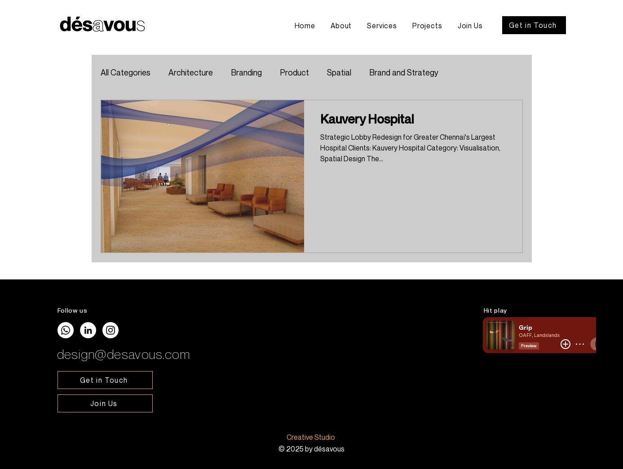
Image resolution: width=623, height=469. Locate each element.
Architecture (190, 72)
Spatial (339, 72)
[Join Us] (105, 403)
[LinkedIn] (88, 330)
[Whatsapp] (65, 330)
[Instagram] (110, 330)
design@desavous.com (123, 354)
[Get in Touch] (534, 25)
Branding (246, 72)
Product (294, 72)
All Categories (125, 72)
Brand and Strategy (403, 72)
